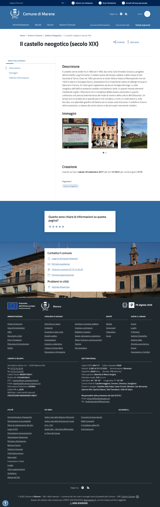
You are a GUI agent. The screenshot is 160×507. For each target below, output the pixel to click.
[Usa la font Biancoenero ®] (82, 3)
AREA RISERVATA (78, 502)
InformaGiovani (87, 429)
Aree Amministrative (16, 327)
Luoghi (133, 327)
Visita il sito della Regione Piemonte (59, 417)
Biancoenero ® (90, 499)
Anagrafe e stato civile (53, 331)
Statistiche (12, 473)
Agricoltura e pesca (52, 323)
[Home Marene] (32, 14)
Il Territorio (135, 331)
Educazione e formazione (54, 351)
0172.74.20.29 (17, 368)
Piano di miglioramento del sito (20, 425)
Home (22, 35)
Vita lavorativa (81, 347)
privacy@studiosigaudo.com (98, 398)
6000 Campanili (87, 421)
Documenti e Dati (15, 335)
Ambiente (48, 327)
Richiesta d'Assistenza (17, 441)
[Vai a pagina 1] (103, 152)
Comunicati (110, 327)
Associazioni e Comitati (140, 351)
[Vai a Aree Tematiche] (107, 3)
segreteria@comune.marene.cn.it (26, 383)
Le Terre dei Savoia (52, 433)
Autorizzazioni (50, 339)
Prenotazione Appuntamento (20, 433)
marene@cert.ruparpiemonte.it (25, 380)
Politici (10, 347)
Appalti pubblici (50, 335)
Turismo (78, 343)
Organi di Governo (15, 323)
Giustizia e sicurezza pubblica (86, 323)
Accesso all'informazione (100, 25)
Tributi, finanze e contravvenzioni (88, 339)
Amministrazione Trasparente (20, 417)
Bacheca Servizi (14, 445)
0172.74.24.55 (17, 371)
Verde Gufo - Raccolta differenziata (59, 429)
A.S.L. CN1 (48, 425)
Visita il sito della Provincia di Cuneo (59, 421)
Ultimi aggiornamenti (16, 469)
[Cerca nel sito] (147, 14)
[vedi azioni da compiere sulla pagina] (133, 42)
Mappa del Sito (14, 477)
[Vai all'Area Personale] (134, 3)
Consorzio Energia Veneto (91, 417)
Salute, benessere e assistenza (87, 335)
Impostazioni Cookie (16, 461)
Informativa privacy (16, 453)
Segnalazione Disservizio (18, 437)
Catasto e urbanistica (53, 343)
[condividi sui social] (118, 42)
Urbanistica (110, 331)
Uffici (10, 331)
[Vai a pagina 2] (106, 152)
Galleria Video (136, 339)
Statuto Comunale (15, 449)
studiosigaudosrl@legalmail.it (97, 401)
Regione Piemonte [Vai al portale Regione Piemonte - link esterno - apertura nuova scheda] (16, 3)
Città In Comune (128, 496)
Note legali (12, 457)
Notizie (109, 323)
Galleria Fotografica (139, 335)
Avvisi (108, 335)
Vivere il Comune (35, 35)
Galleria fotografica (53, 35)
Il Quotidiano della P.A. (90, 425)
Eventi (133, 323)
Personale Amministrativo (18, 343)
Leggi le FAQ (13, 429)
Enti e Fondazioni (15, 339)
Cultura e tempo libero (53, 347)
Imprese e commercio (83, 327)
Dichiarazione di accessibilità (19, 421)
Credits (10, 465)
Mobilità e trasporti (82, 331)
